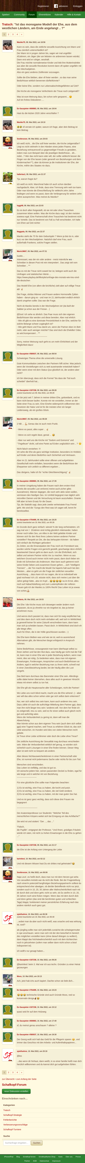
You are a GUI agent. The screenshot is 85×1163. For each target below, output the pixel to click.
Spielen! (6, 14)
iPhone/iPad (8, 1157)
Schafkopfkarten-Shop (47, 1157)
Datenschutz (44, 1161)
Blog (18, 1157)
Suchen (36, 1143)
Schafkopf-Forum (14, 1084)
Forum (32, 14)
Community (19, 14)
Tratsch (7, 24)
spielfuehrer (22, 914)
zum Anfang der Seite (26, 1079)
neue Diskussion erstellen (16, 1091)
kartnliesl (21, 859)
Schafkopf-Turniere (12, 1129)
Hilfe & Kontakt (74, 14)
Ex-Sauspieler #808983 (26, 109)
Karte (60, 1157)
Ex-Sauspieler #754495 (26, 520)
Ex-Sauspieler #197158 (26, 390)
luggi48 (20, 206)
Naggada (20, 232)
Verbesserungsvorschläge (15, 1124)
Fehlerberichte (10, 1120)
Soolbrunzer (22, 139)
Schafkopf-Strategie (12, 1115)
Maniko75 (21, 42)
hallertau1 (21, 174)
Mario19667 (22, 251)
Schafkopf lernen (29, 1157)
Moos (19, 976)
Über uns (69, 1157)
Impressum (56, 1161)
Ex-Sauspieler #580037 (26, 354)
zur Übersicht (8, 1079)
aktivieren (61, 7)
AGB (35, 1161)
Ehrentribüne (45, 14)
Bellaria (20, 599)
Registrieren (43, 6)
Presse (78, 1157)
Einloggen (77, 6)
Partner (27, 1161)
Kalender (59, 14)
